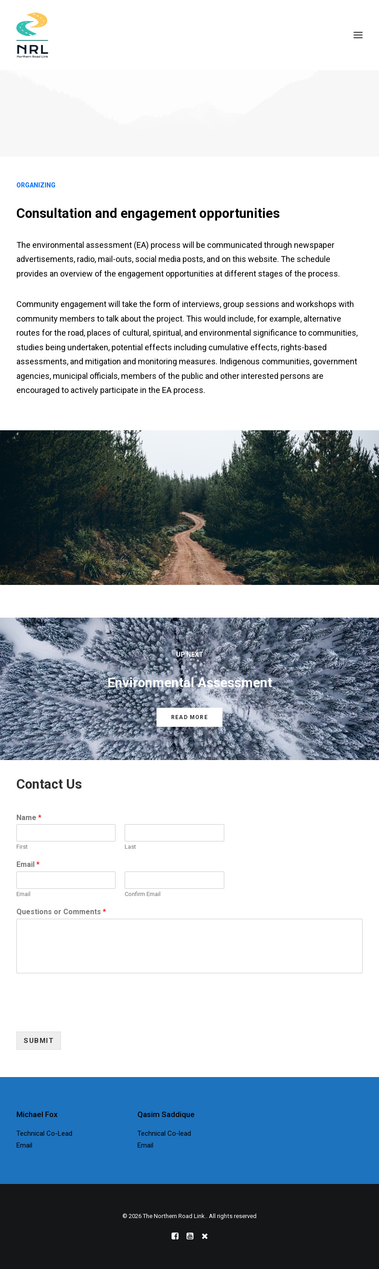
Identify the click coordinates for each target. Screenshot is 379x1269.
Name (28, 817)
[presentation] (85, 1016)
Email (28, 864)
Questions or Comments (61, 911)
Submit (39, 1041)
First (22, 846)
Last (130, 846)
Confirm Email (143, 894)
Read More (189, 717)
